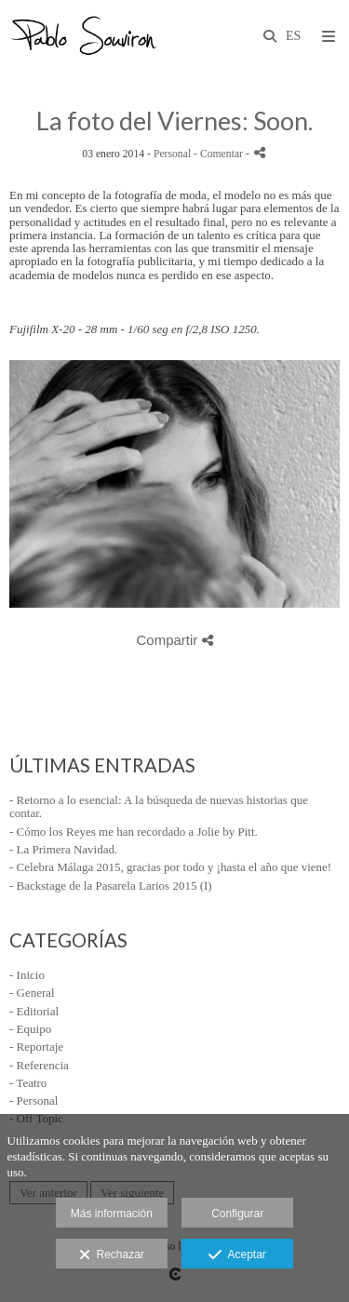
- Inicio (27, 975)
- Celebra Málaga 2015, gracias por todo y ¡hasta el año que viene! (170, 867)
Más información (112, 1213)
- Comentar (220, 154)
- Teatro (28, 1083)
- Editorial (34, 1011)
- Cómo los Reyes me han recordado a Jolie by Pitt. (133, 832)
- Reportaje (36, 1047)
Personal (172, 154)
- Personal (33, 1100)
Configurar (237, 1213)
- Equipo (30, 1029)
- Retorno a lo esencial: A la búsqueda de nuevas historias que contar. (158, 806)
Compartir (174, 640)
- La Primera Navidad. (63, 849)
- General (32, 993)
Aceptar (236, 1255)
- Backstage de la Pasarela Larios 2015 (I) (110, 886)
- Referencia (39, 1065)
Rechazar (111, 1255)
